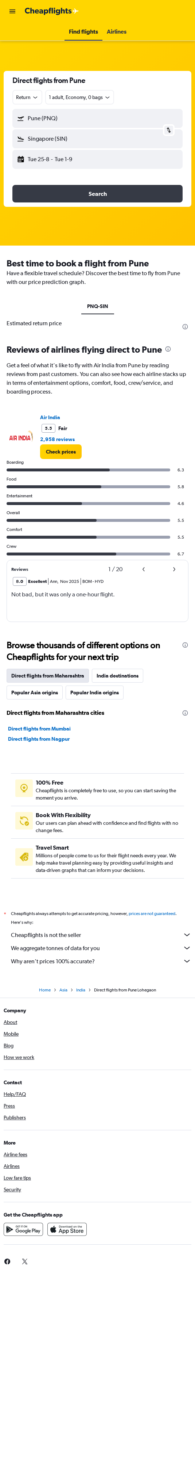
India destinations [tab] (118, 676)
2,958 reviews (57, 439)
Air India (50, 417)
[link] (61, 451)
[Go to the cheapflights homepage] (52, 11)
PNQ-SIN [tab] (97, 306)
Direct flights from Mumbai (39, 729)
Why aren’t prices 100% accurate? (101, 961)
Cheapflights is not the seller (101, 934)
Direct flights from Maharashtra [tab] (47, 676)
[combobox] (27, 97)
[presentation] (185, 326)
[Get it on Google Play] (23, 1229)
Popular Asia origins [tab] (34, 692)
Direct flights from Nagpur (39, 739)
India (80, 990)
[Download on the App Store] (67, 1229)
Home (45, 990)
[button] (12, 11)
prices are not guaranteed (152, 913)
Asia (63, 990)
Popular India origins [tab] (94, 692)
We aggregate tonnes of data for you (101, 948)
